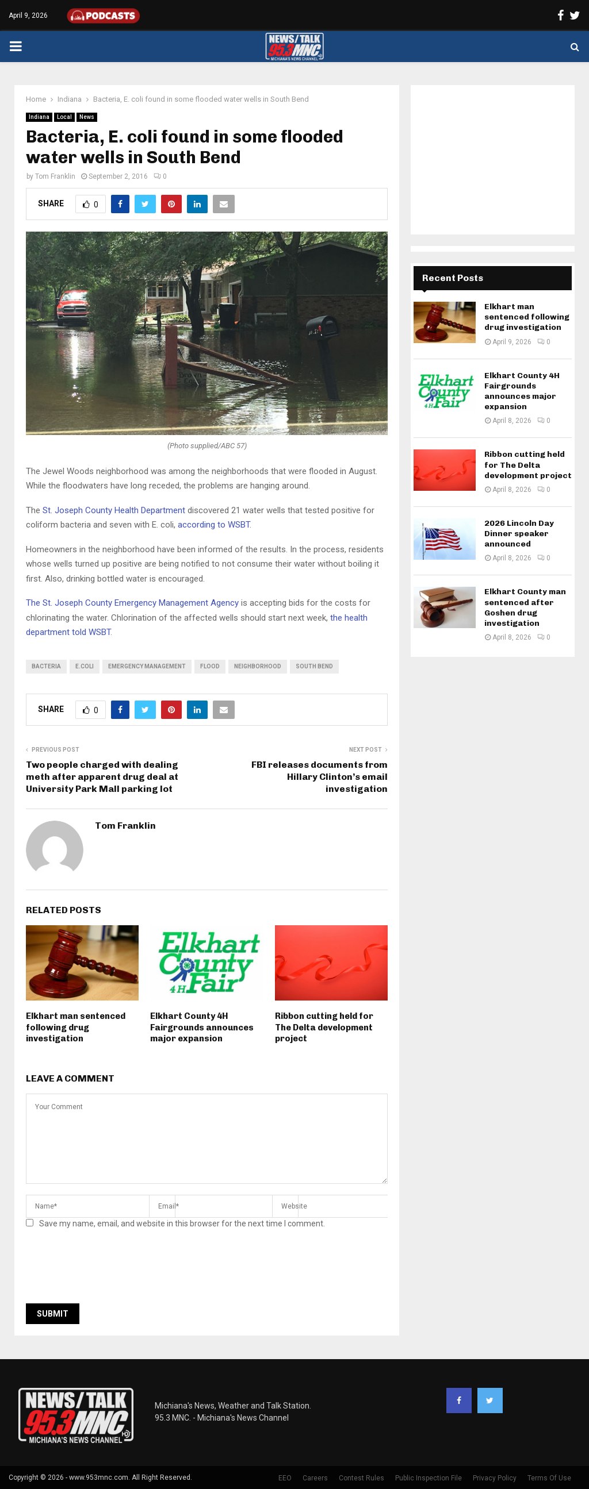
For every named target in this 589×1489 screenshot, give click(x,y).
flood (210, 666)
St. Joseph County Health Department (114, 510)
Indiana (39, 117)
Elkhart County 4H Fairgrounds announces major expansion (202, 1027)
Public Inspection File (428, 1478)
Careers (315, 1478)
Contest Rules (361, 1478)
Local (64, 117)
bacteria (46, 666)
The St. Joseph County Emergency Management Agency (132, 603)
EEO (285, 1478)
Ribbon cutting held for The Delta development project (324, 1027)
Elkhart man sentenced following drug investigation (75, 1027)
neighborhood (257, 666)
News (86, 117)
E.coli (84, 666)
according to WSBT (214, 525)
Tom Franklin (55, 176)
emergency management (147, 666)
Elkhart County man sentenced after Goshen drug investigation (525, 607)
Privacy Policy (495, 1478)
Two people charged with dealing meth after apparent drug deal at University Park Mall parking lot (102, 777)
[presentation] (113, 1269)
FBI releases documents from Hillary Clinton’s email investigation (319, 777)
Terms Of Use (549, 1478)
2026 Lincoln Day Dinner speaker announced (519, 533)
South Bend (314, 666)
